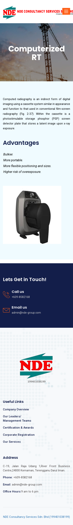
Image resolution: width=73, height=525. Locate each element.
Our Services (12, 442)
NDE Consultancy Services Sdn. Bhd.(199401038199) (36, 517)
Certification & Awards (18, 427)
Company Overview (16, 409)
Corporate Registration (19, 435)
